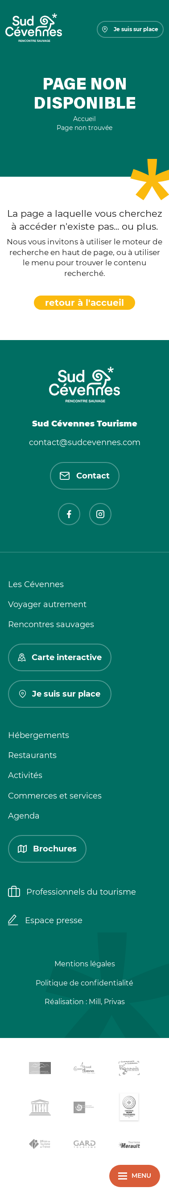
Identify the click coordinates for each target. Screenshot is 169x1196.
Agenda (24, 816)
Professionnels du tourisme (72, 892)
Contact (85, 476)
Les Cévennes (36, 584)
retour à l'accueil (84, 302)
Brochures (47, 849)
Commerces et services (55, 796)
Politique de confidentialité (84, 983)
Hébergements (38, 735)
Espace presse (45, 920)
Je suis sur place (130, 29)
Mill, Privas (107, 1001)
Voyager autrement (47, 604)
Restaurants (32, 755)
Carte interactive (60, 657)
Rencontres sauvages (51, 624)
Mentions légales (84, 964)
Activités (25, 775)
